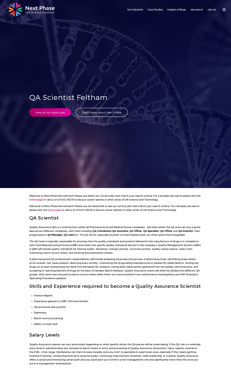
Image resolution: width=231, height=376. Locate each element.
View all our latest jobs (50, 112)
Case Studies (155, 9)
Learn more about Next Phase (102, 112)
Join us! (211, 9)
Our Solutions (135, 9)
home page (36, 199)
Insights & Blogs (176, 9)
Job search (196, 9)
